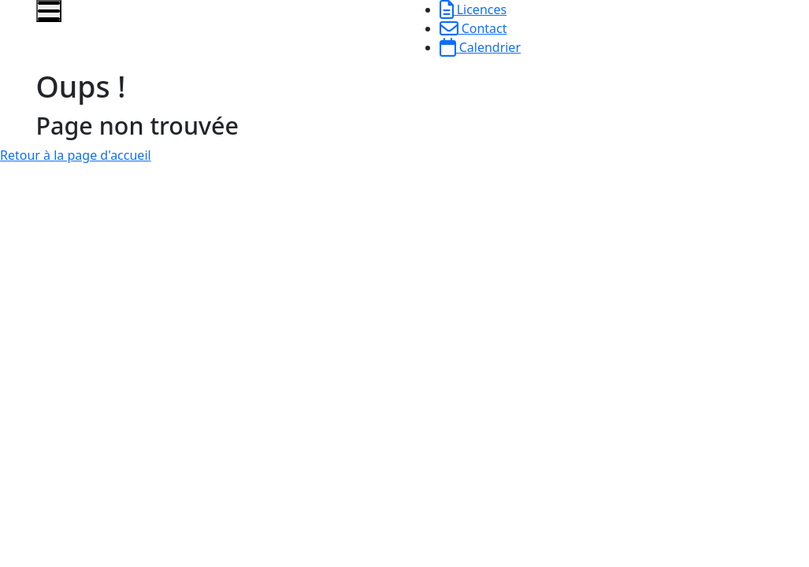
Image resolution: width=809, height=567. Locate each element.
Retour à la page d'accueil (75, 155)
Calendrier (480, 47)
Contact (473, 28)
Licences (473, 9)
